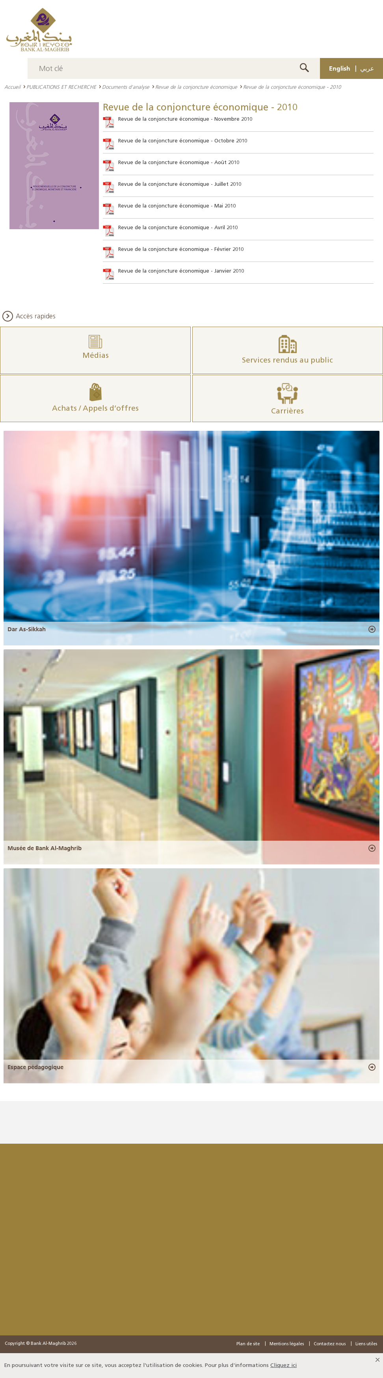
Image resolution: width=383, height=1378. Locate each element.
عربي (367, 68)
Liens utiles (366, 1344)
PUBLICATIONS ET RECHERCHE (61, 87)
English (339, 68)
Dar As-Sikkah (26, 629)
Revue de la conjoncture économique (196, 87)
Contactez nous (330, 1344)
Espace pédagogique (35, 1067)
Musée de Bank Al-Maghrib (44, 848)
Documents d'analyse (125, 87)
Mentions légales (287, 1344)
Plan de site (248, 1344)
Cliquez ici (283, 1366)
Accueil (12, 87)
